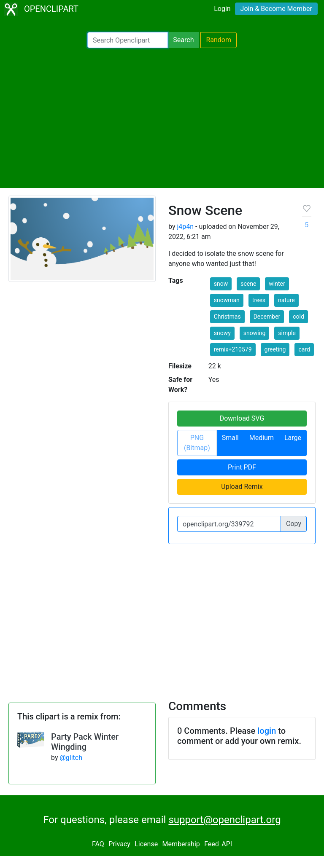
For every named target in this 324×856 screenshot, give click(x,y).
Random (218, 40)
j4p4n (185, 227)
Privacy (119, 844)
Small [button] (230, 438)
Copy (293, 524)
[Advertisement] (162, 118)
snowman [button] (227, 300)
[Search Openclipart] (127, 40)
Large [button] (292, 438)
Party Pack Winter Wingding (85, 742)
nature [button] (286, 300)
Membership (181, 844)
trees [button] (258, 300)
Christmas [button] (227, 316)
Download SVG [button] (242, 418)
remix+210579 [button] (233, 349)
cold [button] (298, 316)
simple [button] (287, 333)
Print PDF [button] (242, 467)
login (266, 731)
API (226, 844)
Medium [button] (261, 438)
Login (222, 9)
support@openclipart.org (224, 820)
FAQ (98, 844)
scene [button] (248, 283)
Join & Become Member (276, 9)
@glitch (70, 758)
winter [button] (277, 283)
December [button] (267, 316)
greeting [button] (275, 349)
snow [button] (221, 283)
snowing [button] (254, 333)
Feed (211, 844)
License (146, 844)
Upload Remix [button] (241, 487)
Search (183, 40)
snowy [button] (222, 333)
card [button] (304, 349)
